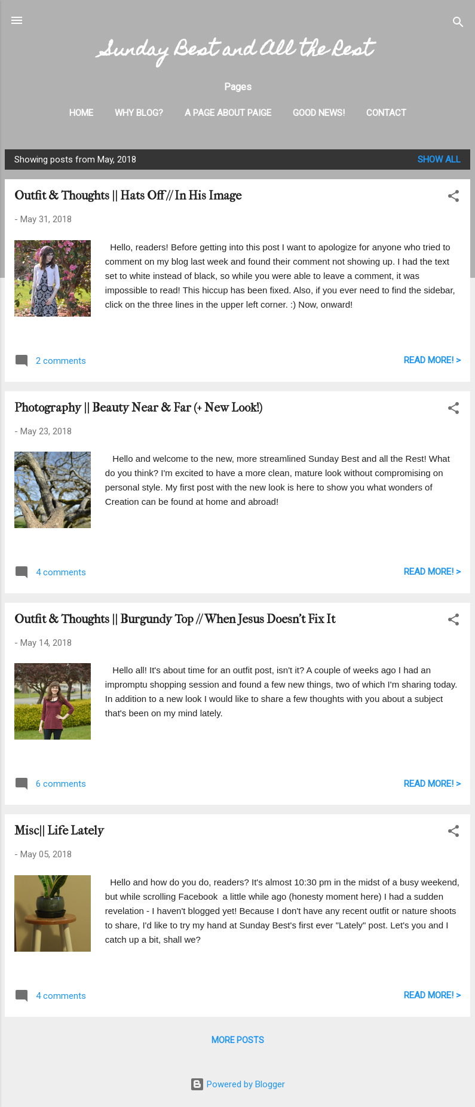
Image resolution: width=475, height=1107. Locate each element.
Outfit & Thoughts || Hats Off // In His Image (127, 196)
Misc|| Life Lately (59, 831)
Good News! (319, 113)
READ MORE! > (432, 360)
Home (81, 113)
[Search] (458, 24)
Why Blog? (139, 113)
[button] (453, 198)
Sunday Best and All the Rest (238, 51)
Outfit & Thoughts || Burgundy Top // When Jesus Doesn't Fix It (174, 619)
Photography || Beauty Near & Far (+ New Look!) (138, 408)
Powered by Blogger (237, 1084)
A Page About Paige (228, 113)
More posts (238, 1040)
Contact (386, 113)
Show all (439, 159)
